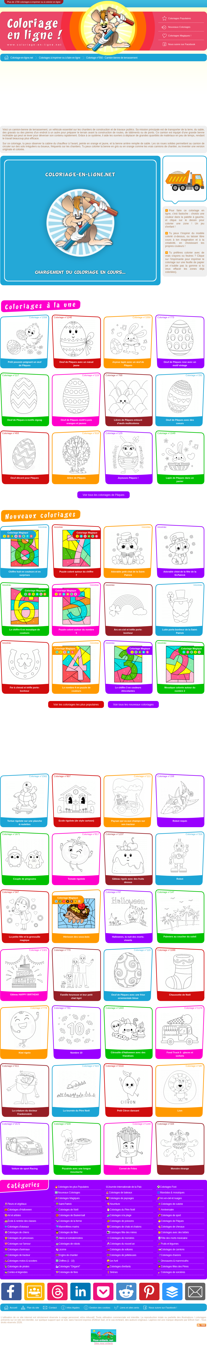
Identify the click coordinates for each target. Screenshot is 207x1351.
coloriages (201, 1317)
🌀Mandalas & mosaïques (170, 1192)
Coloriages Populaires (179, 18)
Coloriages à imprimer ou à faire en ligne (59, 57)
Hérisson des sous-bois (76, 937)
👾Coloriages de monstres (120, 1238)
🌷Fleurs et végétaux (15, 1203)
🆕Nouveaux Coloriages (67, 1192)
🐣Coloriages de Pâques (171, 1221)
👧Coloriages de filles (67, 1232)
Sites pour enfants (103, 1343)
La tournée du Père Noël (76, 1110)
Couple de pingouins (24, 879)
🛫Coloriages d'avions (169, 1255)
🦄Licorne (61, 1249)
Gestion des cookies (99, 1307)
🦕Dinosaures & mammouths (173, 1260)
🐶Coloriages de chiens (16, 1232)
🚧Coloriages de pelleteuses (121, 1255)
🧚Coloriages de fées (67, 1272)
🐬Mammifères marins (67, 1226)
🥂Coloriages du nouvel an (121, 1243)
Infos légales (73, 1307)
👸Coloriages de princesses (18, 1238)
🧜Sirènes (112, 1272)
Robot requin (180, 821)
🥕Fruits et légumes (168, 1243)
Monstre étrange (180, 1168)
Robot (180, 879)
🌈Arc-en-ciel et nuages (169, 1198)
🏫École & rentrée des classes (20, 1221)
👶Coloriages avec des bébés (173, 1232)
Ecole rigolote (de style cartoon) (76, 820)
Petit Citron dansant (128, 1110)
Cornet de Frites (128, 1168)
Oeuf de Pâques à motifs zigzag (24, 420)
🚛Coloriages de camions (171, 1249)
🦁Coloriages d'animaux (17, 1249)
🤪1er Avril (112, 1260)
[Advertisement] (103, 93)
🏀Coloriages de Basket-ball (70, 1215)
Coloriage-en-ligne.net (21, 57)
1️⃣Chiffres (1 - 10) (65, 1260)
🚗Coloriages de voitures (120, 1249)
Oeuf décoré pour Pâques (25, 478)
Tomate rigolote (76, 879)
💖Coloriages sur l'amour (17, 1243)
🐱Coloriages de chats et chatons (124, 1226)
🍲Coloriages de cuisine (170, 1203)
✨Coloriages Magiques (67, 1198)
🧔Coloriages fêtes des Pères (173, 1266)
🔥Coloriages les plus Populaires (72, 1186)
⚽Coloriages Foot (166, 1186)
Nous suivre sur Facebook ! (163, 1307)
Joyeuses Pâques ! (128, 478)
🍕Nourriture (113, 1203)
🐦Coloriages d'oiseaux (16, 1226)
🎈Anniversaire (166, 1209)
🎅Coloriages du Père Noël (121, 1209)
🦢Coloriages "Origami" (68, 1266)
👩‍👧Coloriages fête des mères (122, 1232)
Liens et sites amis (129, 1307)
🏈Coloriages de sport (169, 1215)
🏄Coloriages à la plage (119, 1215)
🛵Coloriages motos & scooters (20, 1260)
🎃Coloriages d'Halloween (18, 1209)
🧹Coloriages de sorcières (171, 1272)
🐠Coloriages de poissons (120, 1221)
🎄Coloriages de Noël (67, 1209)
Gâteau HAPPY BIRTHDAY (24, 994)
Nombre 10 (76, 1052)
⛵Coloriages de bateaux (119, 1192)
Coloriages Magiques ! (179, 35)
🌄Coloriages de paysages (120, 1198)
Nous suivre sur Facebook (181, 44)
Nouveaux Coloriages (179, 27)
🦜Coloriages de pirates (16, 1266)
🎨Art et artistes (12, 1215)
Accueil (13, 1307)
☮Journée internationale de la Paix (124, 1186)
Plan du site (33, 1307)
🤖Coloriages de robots (68, 1243)
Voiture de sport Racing (25, 1168)
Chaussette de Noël (180, 994)
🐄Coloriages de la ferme (69, 1221)
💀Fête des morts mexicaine (172, 1238)
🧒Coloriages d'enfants (119, 1266)
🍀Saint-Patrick (64, 1203)
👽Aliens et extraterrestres (69, 1238)
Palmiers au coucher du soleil (179, 936)
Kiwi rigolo (24, 1052)
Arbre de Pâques (76, 478)
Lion (179, 1110)
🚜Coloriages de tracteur (17, 1255)
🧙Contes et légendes (15, 1272)
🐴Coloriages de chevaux (171, 1226)
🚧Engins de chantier (67, 1255)
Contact (53, 1307)
